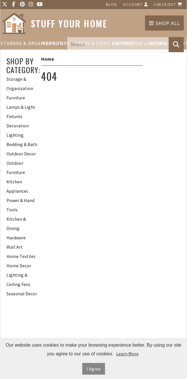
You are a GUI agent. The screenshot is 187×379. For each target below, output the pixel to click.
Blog (111, 4)
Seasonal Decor (21, 293)
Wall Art (14, 247)
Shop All (164, 23)
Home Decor (18, 266)
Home (47, 59)
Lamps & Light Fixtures (20, 111)
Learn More (127, 354)
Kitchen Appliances (17, 186)
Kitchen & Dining (16, 223)
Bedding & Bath (21, 144)
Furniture (56, 43)
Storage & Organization (19, 43)
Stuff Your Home (69, 23)
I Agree (94, 369)
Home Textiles (21, 256)
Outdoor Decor (21, 154)
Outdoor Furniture (15, 167)
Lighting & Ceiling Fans (18, 279)
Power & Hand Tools (20, 205)
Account (135, 4)
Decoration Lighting (17, 130)
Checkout (168, 4)
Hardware (16, 238)
